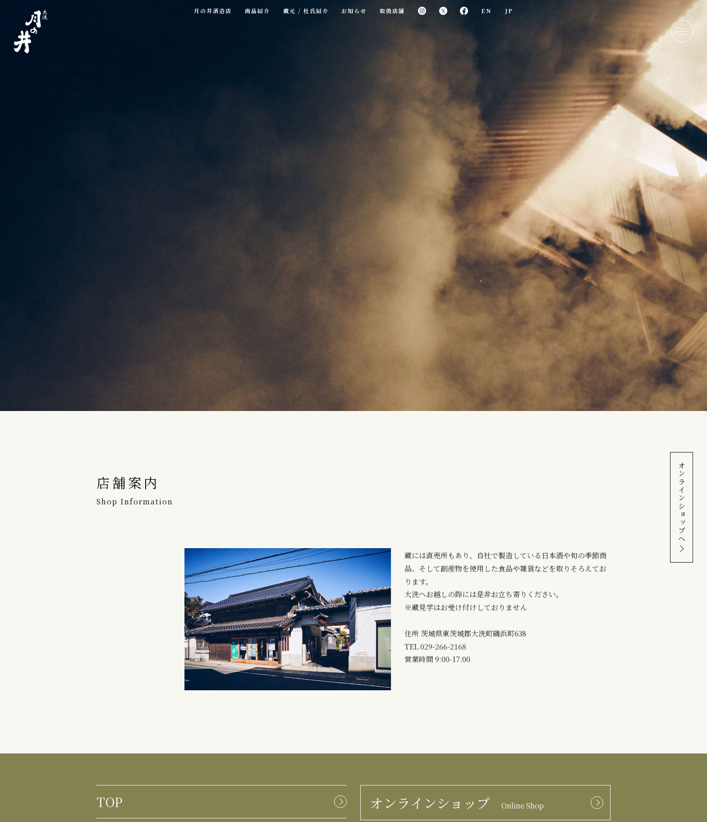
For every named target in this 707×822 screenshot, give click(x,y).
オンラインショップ (457, 803)
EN (486, 10)
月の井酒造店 (213, 10)
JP (509, 10)
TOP (109, 802)
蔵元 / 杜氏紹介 (306, 10)
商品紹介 (257, 10)
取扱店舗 (392, 10)
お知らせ (354, 10)
